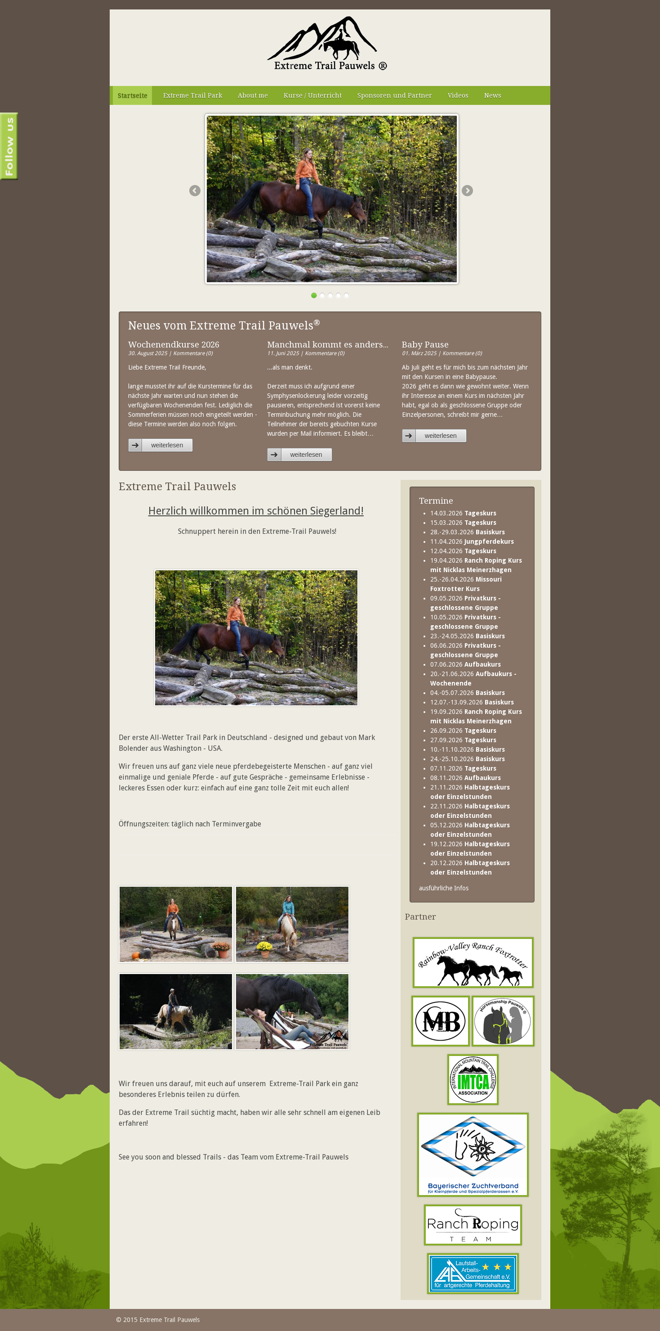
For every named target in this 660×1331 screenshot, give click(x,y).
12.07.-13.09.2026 (472, 702)
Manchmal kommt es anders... (327, 344)
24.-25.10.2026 (467, 759)
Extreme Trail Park (192, 95)
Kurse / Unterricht (313, 95)
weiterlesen (167, 445)
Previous (195, 190)
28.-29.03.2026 (467, 532)
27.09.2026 (463, 740)
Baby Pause (425, 344)
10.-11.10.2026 (467, 749)
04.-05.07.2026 (467, 692)
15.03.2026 (463, 522)
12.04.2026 (463, 551)
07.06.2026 (465, 664)
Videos (458, 95)
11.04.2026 (472, 541)
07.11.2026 (463, 768)
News (492, 95)
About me (253, 95)
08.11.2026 (465, 777)
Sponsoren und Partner (394, 95)
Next (467, 190)
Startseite (132, 95)
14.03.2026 (463, 513)
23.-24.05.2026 (467, 636)
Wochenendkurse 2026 (173, 344)
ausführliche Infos (443, 888)
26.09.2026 (463, 730)
